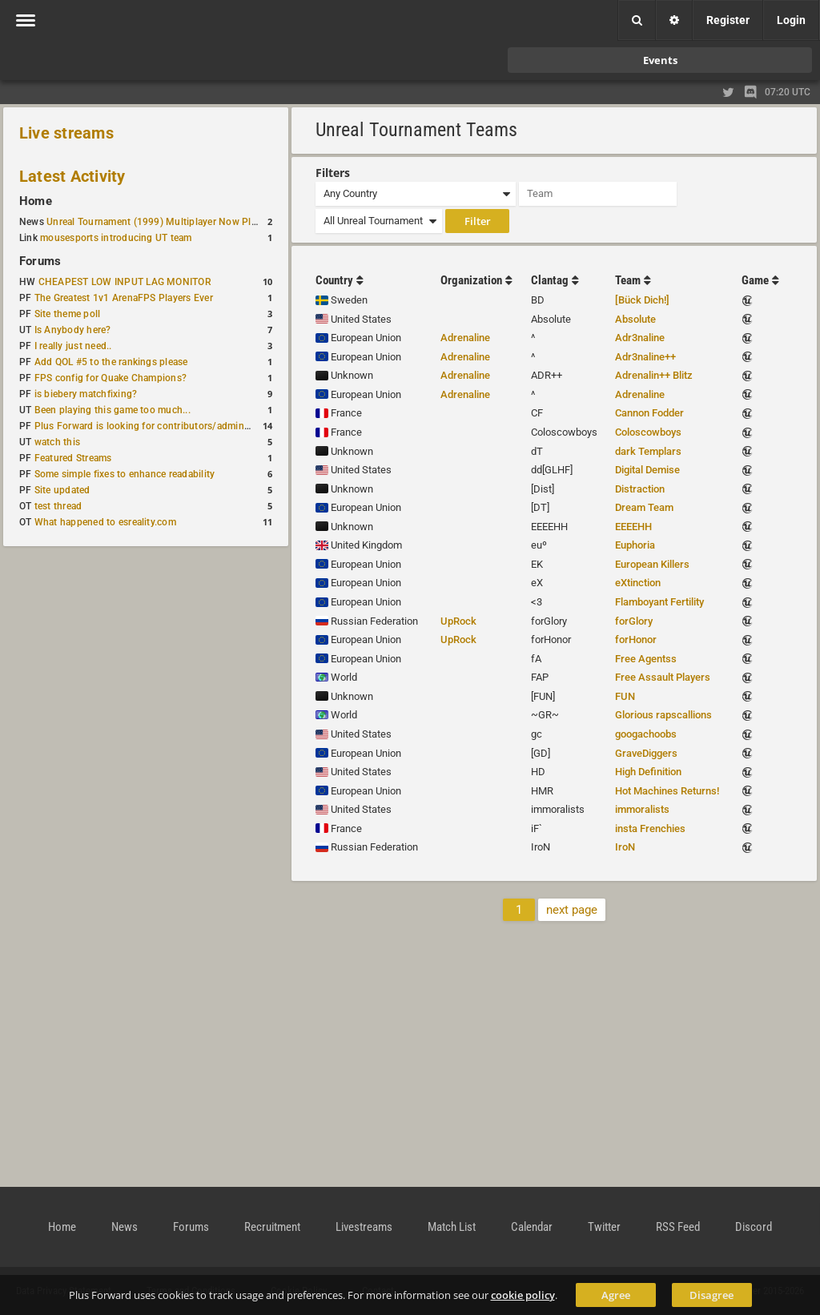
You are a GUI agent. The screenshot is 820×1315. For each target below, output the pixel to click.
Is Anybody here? (72, 330)
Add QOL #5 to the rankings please (111, 362)
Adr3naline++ (645, 357)
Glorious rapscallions (663, 715)
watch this (57, 442)
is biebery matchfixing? (86, 394)
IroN (625, 847)
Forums (40, 261)
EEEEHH (633, 527)
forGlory (634, 621)
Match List (452, 1227)
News (124, 1227)
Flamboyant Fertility (659, 602)
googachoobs (646, 734)
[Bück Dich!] (642, 300)
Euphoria (635, 545)
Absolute (635, 319)
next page (571, 910)
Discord (753, 1227)
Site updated (62, 490)
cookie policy (523, 1295)
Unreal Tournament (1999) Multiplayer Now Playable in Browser (187, 221)
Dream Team (644, 507)
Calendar (532, 1227)
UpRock (458, 621)
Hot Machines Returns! (667, 791)
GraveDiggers (646, 753)
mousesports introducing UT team (115, 237)
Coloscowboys (648, 432)
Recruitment (272, 1227)
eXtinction (638, 583)
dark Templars (648, 451)
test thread (58, 506)
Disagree (711, 1295)
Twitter (604, 1227)
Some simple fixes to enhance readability (124, 474)
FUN (625, 696)
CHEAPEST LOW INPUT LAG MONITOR (124, 282)
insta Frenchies (650, 828)
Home (35, 201)
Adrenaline (465, 338)
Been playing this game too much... (112, 410)
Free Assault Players (662, 677)
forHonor (636, 639)
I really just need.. (73, 346)
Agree (615, 1295)
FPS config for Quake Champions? (110, 378)
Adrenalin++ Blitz (654, 375)
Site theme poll (67, 314)
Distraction (640, 489)
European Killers (652, 564)
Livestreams (364, 1227)
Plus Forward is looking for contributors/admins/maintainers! (171, 426)
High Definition (648, 772)
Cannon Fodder (649, 413)
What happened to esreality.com (105, 522)
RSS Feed (678, 1227)
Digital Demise (647, 470)
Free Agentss (646, 659)
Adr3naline (640, 338)
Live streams (66, 133)
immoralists (642, 809)
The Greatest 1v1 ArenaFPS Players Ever (123, 298)
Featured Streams (73, 458)
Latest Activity (72, 176)
